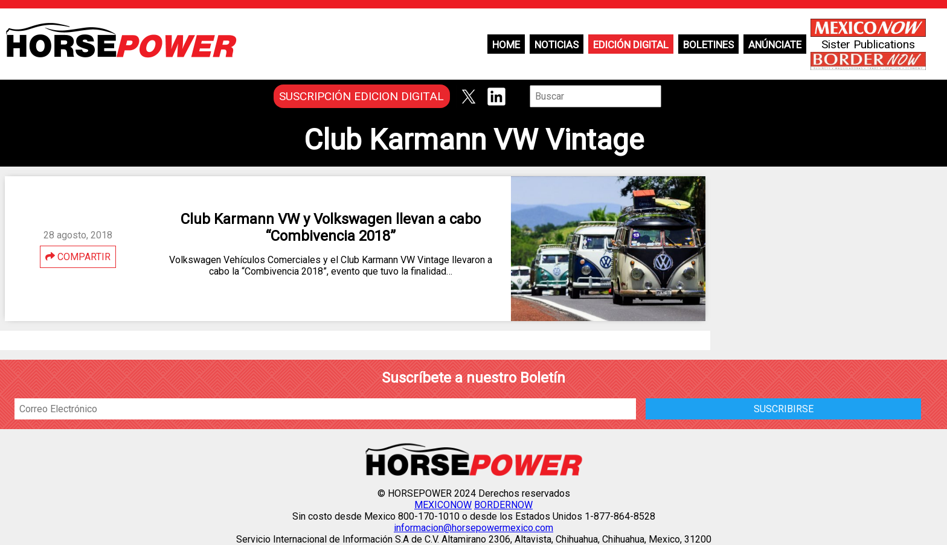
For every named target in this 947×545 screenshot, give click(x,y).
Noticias (556, 45)
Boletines (708, 45)
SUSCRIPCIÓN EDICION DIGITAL (361, 96)
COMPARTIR (78, 257)
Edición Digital (631, 45)
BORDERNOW (503, 505)
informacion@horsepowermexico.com (473, 528)
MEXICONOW (443, 505)
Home (506, 45)
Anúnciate (774, 45)
